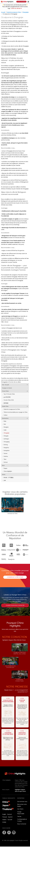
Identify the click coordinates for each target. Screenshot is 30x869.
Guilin (5, 430)
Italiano (4, 819)
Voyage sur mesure (21, 1)
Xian (5, 424)
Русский (10, 819)
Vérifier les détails (16, 8)
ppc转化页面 (7, 397)
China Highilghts (8, 471)
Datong (6, 444)
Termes (19, 816)
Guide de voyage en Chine (14, 12)
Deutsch (9, 814)
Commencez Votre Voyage (15, 577)
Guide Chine (5, 406)
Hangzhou (6, 447)
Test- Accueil (5, 384)
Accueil (3, 12)
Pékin (5, 421)
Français (4, 817)
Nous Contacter (21, 824)
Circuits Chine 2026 (9, 400)
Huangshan (6, 450)
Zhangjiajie (6, 433)
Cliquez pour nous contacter (15, 605)
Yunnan (5, 453)
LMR (5, 480)
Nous (3, 465)
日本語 (4, 822)
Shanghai (6, 427)
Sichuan (6, 462)
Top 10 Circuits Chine (9, 394)
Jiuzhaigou (6, 438)
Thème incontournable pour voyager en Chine (15, 412)
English (4, 814)
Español (10, 817)
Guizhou (6, 456)
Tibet (5, 459)
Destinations (5, 418)
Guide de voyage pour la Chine (12, 409)
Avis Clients (20, 809)
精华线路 (6, 403)
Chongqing (6, 441)
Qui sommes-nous (22, 801)
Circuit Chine (5, 391)
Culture (5, 415)
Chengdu (6, 436)
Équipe (5, 468)
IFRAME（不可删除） (9, 477)
